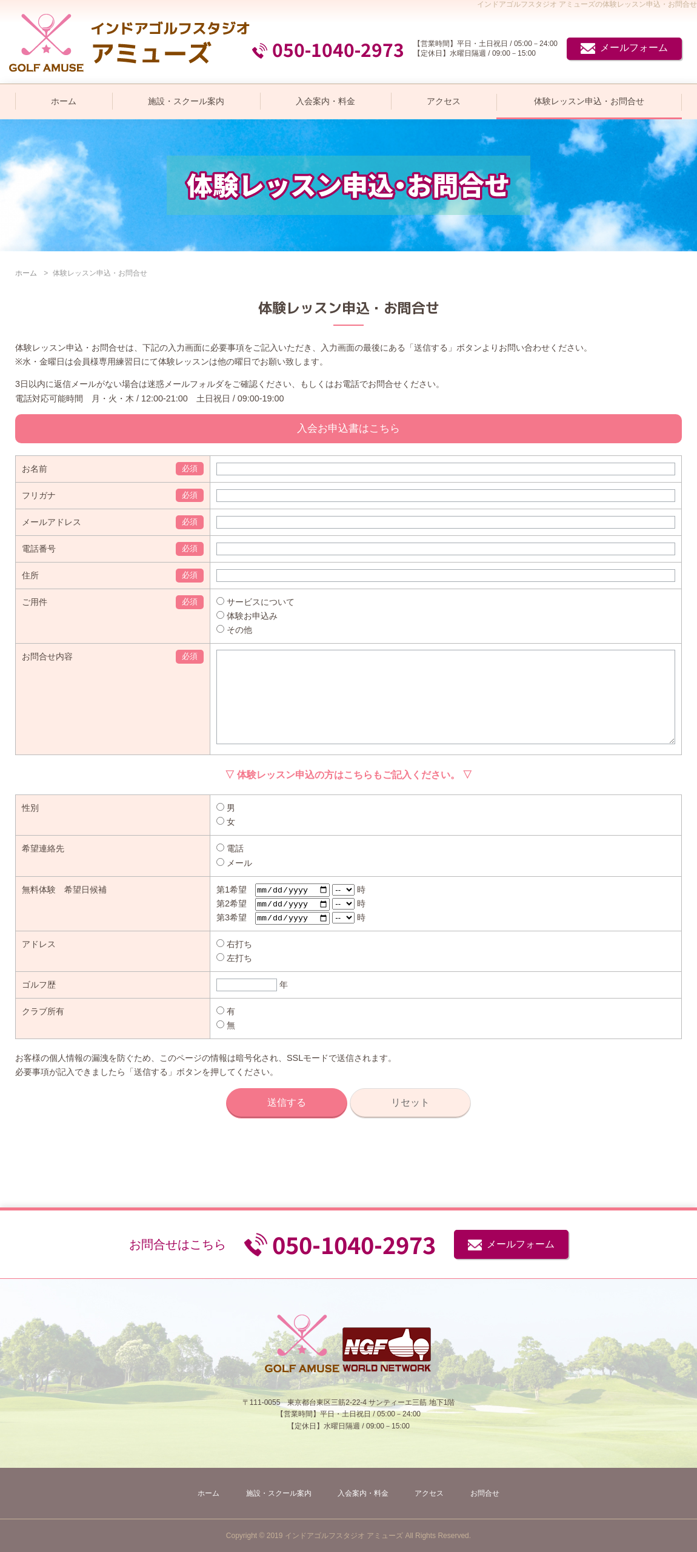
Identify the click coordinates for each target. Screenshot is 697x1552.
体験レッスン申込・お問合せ (589, 101)
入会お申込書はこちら (348, 428)
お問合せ (484, 1493)
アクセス (444, 101)
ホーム (63, 101)
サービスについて (255, 602)
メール (234, 881)
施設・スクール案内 (186, 101)
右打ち (234, 964)
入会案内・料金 (325, 101)
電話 (230, 866)
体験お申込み (247, 616)
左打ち (234, 978)
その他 (234, 630)
